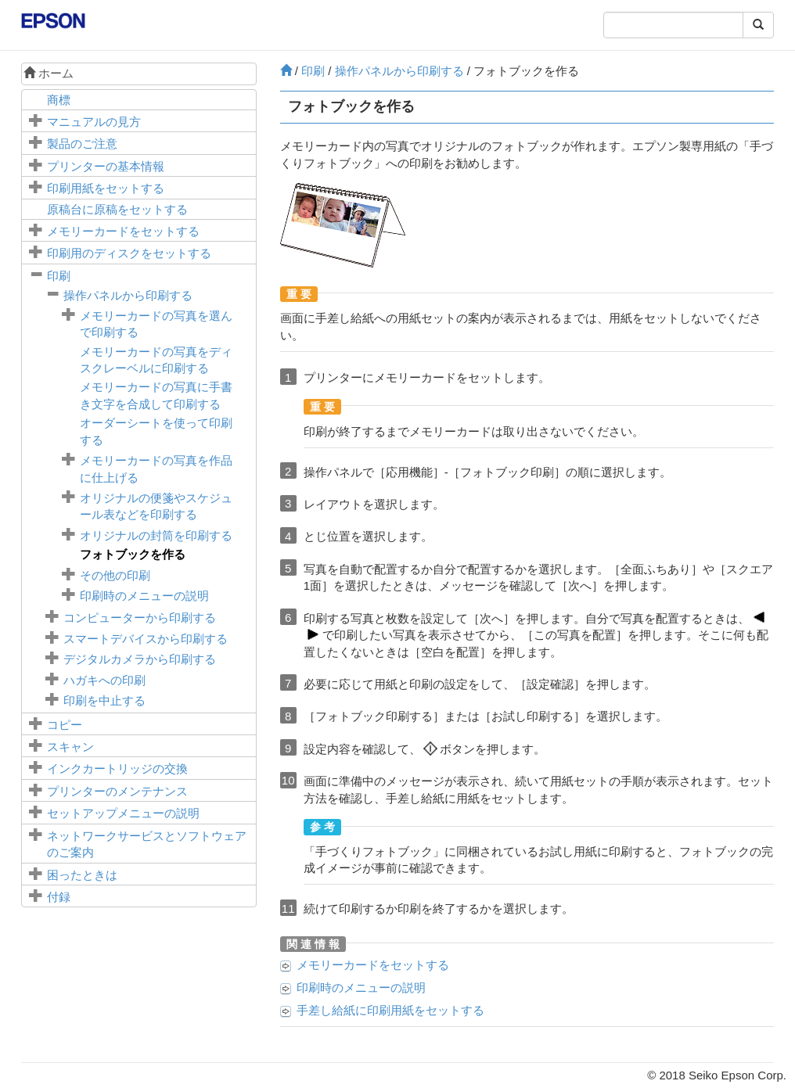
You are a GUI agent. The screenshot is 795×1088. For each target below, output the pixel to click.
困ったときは (82, 875)
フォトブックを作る (132, 554)
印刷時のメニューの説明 (144, 595)
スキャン (70, 746)
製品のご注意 (82, 143)
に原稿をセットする (117, 209)
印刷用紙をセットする (105, 188)
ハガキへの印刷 (104, 680)
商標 (58, 99)
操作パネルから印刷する (127, 295)
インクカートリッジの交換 (117, 768)
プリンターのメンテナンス (117, 791)
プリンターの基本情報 (105, 166)
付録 (58, 896)
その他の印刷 (115, 575)
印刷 (58, 275)
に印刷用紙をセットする (390, 1010)
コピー (64, 724)
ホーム (48, 73)
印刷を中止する (104, 700)
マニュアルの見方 (94, 121)
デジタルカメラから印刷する (139, 659)
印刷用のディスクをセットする (129, 253)
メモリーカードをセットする (123, 231)
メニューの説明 (123, 813)
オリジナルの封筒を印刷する (156, 535)
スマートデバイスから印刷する (145, 638)
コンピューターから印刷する (139, 617)
